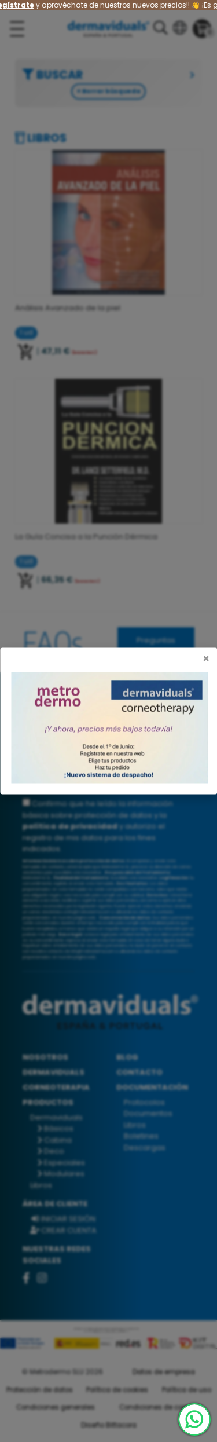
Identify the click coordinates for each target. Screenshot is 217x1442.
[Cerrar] (206, 659)
